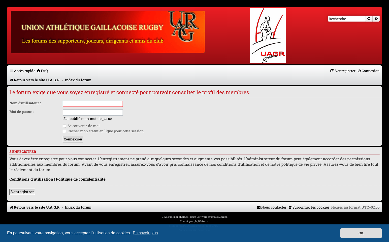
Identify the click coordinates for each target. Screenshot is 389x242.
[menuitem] (42, 71)
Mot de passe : (21, 111)
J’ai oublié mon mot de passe (87, 118)
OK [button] (361, 233)
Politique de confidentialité (80, 179)
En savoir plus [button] (145, 233)
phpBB (182, 216)
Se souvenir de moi (81, 125)
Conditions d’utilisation (31, 179)
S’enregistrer (22, 191)
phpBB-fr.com (201, 221)
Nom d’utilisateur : (25, 103)
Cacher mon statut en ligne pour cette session (103, 131)
